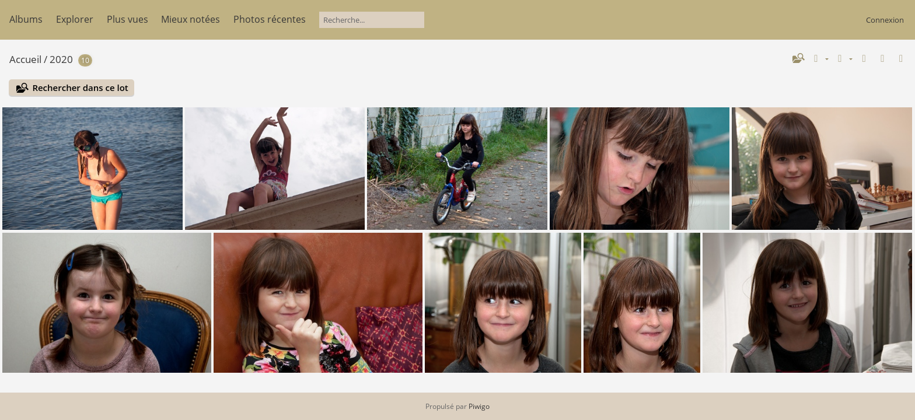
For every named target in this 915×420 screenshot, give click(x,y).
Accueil (25, 59)
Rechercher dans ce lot (80, 87)
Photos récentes (269, 19)
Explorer (74, 19)
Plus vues (127, 19)
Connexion (885, 20)
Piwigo (479, 406)
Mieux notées (190, 19)
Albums (26, 19)
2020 (61, 59)
